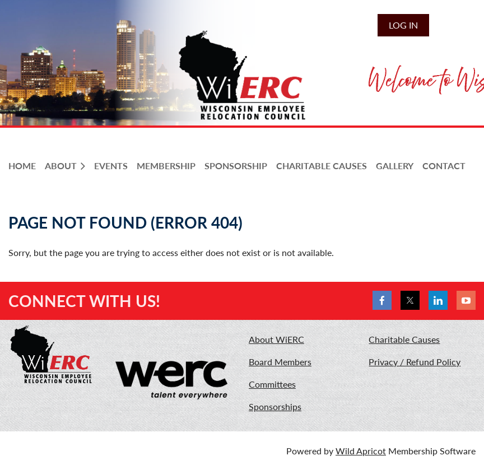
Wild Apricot (361, 450)
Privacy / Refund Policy (414, 361)
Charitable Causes (404, 339)
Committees (272, 384)
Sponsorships (275, 406)
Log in (403, 25)
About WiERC (276, 339)
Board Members (280, 361)
